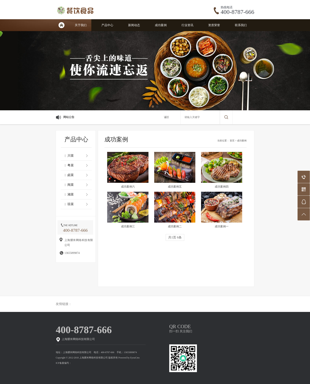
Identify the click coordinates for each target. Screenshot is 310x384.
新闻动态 (134, 25)
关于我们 (81, 25)
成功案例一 (222, 226)
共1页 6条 (175, 237)
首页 (232, 140)
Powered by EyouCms (129, 357)
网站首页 (61, 25)
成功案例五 (175, 186)
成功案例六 (128, 186)
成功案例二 (175, 226)
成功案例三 (128, 226)
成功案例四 (222, 186)
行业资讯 (187, 25)
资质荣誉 (214, 25)
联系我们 (241, 25)
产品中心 (107, 25)
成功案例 (161, 25)
